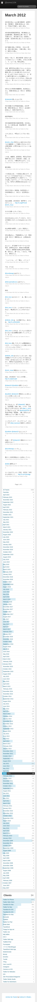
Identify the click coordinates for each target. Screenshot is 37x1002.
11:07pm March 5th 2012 (11, 324)
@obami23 (8, 385)
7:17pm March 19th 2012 (11, 169)
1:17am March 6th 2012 (11, 292)
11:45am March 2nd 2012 (12, 444)
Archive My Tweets (11, 997)
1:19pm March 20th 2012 (11, 129)
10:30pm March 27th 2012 (12, 53)
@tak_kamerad (15, 423)
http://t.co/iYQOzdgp (24, 474)
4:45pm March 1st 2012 (11, 466)
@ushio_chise (9, 142)
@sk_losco (8, 297)
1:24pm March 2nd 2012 (11, 433)
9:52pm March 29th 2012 (11, 28)
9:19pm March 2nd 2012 (11, 387)
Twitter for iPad (24, 129)
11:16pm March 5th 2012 (11, 301)
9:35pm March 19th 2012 (11, 162)
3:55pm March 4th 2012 (11, 381)
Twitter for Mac (24, 118)
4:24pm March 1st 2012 (11, 476)
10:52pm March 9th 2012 (11, 230)
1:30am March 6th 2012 (11, 275)
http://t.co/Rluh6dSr (14, 322)
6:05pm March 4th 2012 (11, 372)
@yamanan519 (24, 410)
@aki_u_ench (26, 408)
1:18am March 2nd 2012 (11, 450)
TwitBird (22, 94)
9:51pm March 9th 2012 (11, 241)
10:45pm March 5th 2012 (11, 336)
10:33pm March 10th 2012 (12, 207)
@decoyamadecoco (11, 282)
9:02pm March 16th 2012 (11, 196)
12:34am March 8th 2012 (11, 262)
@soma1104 (10, 2)
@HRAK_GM (9, 320)
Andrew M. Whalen (25, 997)
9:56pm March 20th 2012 (11, 118)
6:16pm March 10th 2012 (11, 213)
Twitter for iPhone (25, 28)
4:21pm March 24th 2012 (11, 112)
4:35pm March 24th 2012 (11, 101)
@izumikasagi (9, 273)
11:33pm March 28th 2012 (12, 42)
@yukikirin (15, 385)
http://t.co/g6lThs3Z (21, 203)
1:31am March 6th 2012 (11, 268)
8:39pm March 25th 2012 (11, 94)
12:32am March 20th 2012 (12, 150)
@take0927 (21, 404)
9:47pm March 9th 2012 (11, 255)
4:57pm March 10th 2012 (11, 224)
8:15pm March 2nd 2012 (11, 416)
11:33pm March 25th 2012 (12, 84)
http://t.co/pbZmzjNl (11, 379)
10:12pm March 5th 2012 (11, 363)
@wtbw (7, 464)
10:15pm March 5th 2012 (11, 349)
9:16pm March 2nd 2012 (11, 398)
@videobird (8, 99)
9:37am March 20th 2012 (11, 137)
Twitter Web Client (26, 53)
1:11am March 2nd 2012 (11, 459)
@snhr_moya (9, 205)
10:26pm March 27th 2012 (12, 63)
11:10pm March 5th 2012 (11, 313)
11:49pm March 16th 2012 (12, 185)
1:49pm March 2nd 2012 (11, 427)
